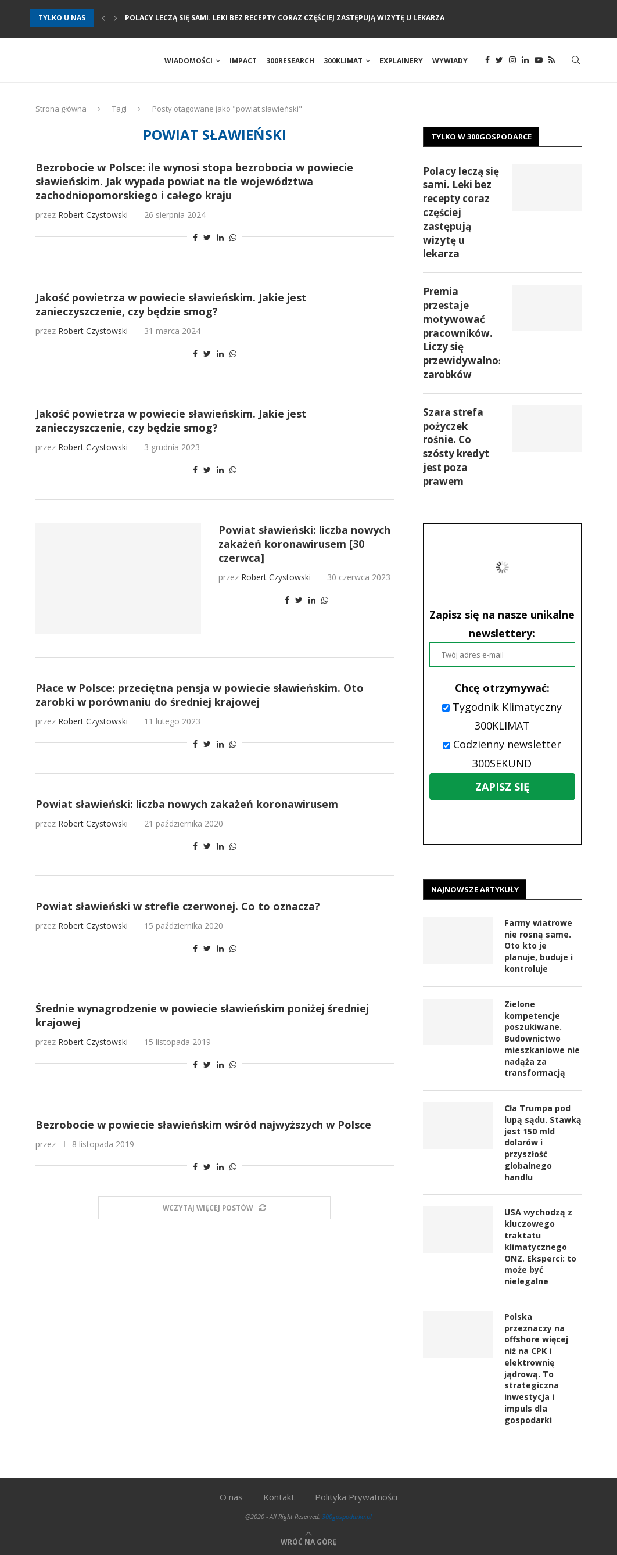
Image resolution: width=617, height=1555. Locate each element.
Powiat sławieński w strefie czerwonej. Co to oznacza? (177, 907)
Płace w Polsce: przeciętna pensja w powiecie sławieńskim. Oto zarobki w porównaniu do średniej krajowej (199, 696)
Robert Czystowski (93, 216)
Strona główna (61, 110)
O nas (231, 1495)
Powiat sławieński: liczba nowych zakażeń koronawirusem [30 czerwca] (304, 545)
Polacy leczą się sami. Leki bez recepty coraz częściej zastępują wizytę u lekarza (284, 18)
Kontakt (279, 1495)
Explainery (401, 61)
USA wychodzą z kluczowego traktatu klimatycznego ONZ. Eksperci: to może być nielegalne (540, 1246)
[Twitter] (499, 61)
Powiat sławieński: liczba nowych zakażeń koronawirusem (186, 805)
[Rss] (551, 61)
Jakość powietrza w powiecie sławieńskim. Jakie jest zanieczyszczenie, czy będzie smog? (171, 306)
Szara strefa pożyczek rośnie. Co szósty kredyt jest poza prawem (456, 448)
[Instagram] (512, 61)
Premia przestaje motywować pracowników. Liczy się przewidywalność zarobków (461, 334)
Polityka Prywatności (356, 1495)
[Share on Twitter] (207, 239)
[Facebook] (487, 61)
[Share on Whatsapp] (232, 239)
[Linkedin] (525, 61)
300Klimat (343, 61)
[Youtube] (539, 61)
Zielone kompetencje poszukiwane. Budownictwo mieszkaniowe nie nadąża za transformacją (542, 1039)
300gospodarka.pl (347, 1514)
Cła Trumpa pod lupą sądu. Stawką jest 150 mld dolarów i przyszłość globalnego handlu (541, 1143)
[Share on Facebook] (195, 239)
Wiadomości (188, 61)
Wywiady (450, 61)
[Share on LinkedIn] (220, 239)
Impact (243, 61)
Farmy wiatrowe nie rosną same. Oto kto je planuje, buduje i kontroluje (538, 946)
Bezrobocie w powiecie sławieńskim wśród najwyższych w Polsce (203, 1126)
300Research (290, 61)
